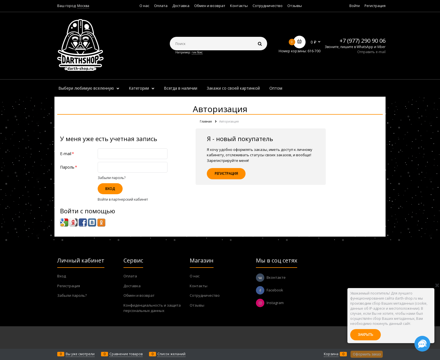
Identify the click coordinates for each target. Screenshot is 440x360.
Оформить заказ (367, 354)
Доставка (180, 5)
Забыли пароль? (111, 177)
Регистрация (375, 5)
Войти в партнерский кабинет (123, 199)
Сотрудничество (268, 5)
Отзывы (294, 5)
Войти (354, 5)
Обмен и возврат (209, 5)
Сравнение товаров (126, 354)
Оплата (161, 5)
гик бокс (197, 52)
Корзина (331, 354)
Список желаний (171, 354)
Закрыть (365, 334)
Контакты (239, 5)
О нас (144, 5)
